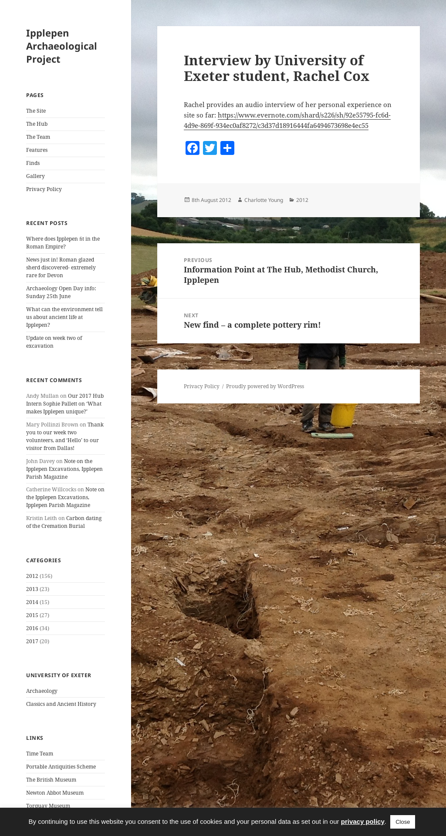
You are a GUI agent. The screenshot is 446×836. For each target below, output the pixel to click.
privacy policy (363, 821)
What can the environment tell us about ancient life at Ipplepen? (64, 317)
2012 (32, 576)
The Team (38, 137)
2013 (32, 589)
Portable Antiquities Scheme (61, 766)
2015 (32, 615)
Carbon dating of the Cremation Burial (63, 522)
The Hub (36, 124)
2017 (32, 641)
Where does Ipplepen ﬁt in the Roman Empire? (63, 242)
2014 (32, 602)
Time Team (39, 753)
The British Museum (51, 779)
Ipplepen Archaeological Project (61, 45)
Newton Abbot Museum (55, 792)
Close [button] (402, 822)
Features (36, 150)
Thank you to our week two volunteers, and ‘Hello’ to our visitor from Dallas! (65, 436)
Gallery (35, 176)
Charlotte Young (263, 200)
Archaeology (41, 691)
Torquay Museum (48, 805)
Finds (33, 163)
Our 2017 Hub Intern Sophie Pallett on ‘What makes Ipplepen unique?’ (65, 403)
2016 (32, 628)
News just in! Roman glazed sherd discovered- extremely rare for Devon (61, 267)
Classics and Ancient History (61, 704)
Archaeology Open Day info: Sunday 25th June (61, 292)
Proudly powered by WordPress (265, 386)
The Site (36, 110)
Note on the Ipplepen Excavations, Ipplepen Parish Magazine (64, 468)
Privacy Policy (44, 189)
